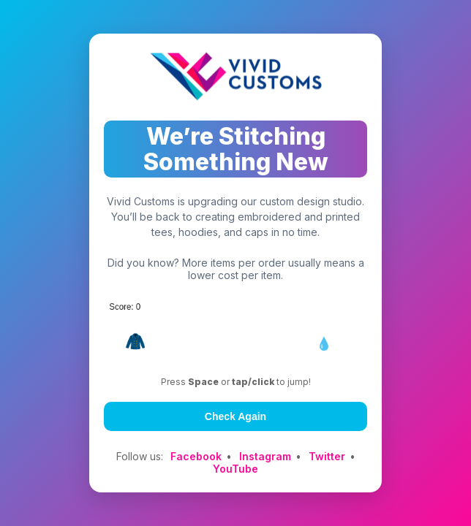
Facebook (196, 456)
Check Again (235, 416)
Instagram (265, 456)
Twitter (327, 456)
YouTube (235, 468)
